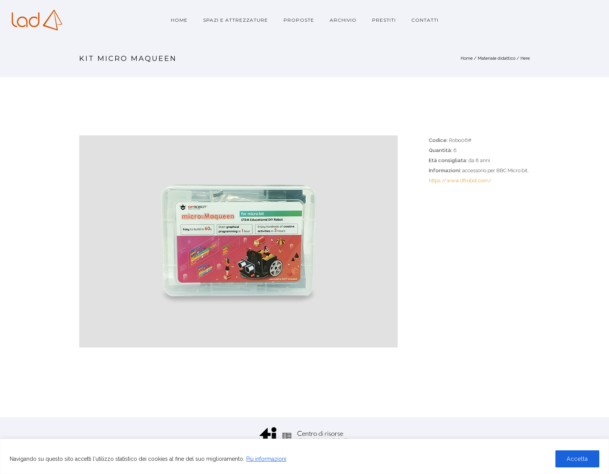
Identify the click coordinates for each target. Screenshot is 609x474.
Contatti (424, 20)
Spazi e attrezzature (235, 20)
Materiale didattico (496, 58)
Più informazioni (266, 459)
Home (179, 20)
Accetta (577, 459)
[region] (304, 456)
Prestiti (384, 20)
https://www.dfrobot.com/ (460, 180)
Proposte (299, 20)
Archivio (343, 20)
